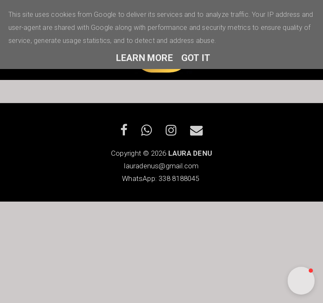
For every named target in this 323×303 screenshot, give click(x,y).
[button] (301, 281)
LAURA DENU (190, 153)
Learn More (144, 58)
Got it (195, 58)
